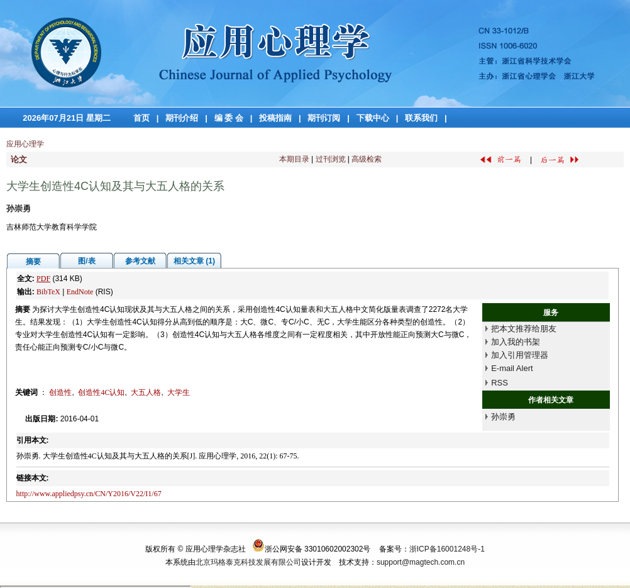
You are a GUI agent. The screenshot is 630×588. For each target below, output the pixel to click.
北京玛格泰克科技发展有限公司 (248, 562)
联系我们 (421, 118)
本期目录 (294, 159)
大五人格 (146, 392)
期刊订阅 (323, 118)
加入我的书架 (515, 342)
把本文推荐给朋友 (523, 328)
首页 (141, 118)
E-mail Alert (512, 368)
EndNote (80, 291)
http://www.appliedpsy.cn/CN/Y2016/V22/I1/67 (89, 493)
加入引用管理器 (519, 355)
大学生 (178, 392)
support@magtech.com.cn (421, 562)
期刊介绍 (181, 118)
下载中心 (372, 118)
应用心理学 (25, 144)
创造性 (60, 392)
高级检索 (366, 159)
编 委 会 (228, 118)
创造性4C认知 (101, 392)
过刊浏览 (331, 159)
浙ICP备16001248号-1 (447, 549)
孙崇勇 (503, 416)
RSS (499, 382)
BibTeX (48, 291)
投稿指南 (275, 118)
